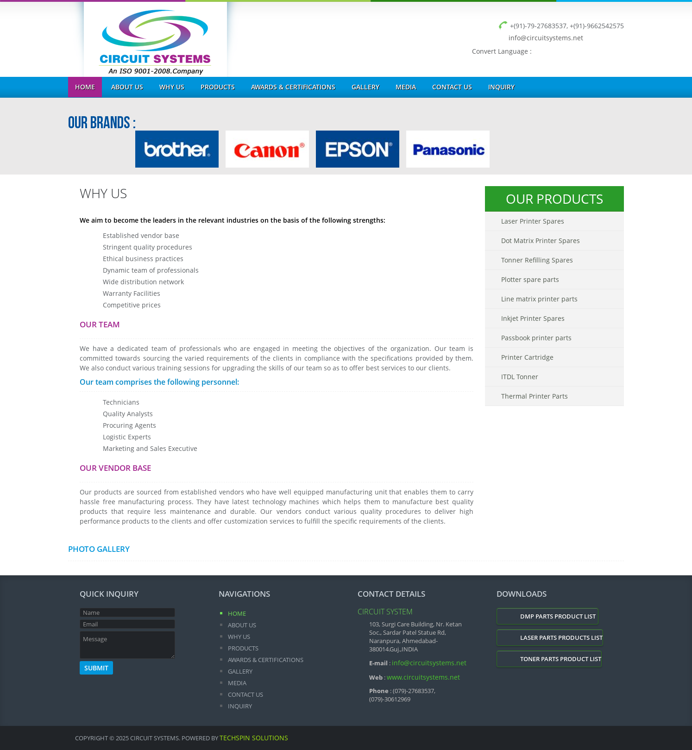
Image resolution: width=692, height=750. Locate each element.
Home (85, 86)
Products (218, 86)
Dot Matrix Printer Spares (540, 240)
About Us (127, 86)
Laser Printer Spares (532, 221)
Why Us (171, 86)
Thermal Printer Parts (534, 396)
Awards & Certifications (293, 86)
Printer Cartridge (527, 357)
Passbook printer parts (536, 337)
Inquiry (501, 86)
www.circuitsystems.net (423, 677)
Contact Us (452, 86)
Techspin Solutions (254, 737)
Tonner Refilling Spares (537, 260)
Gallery (365, 86)
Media (406, 86)
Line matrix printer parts (539, 298)
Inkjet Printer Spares (533, 318)
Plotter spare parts (530, 279)
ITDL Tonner (519, 376)
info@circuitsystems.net (546, 37)
